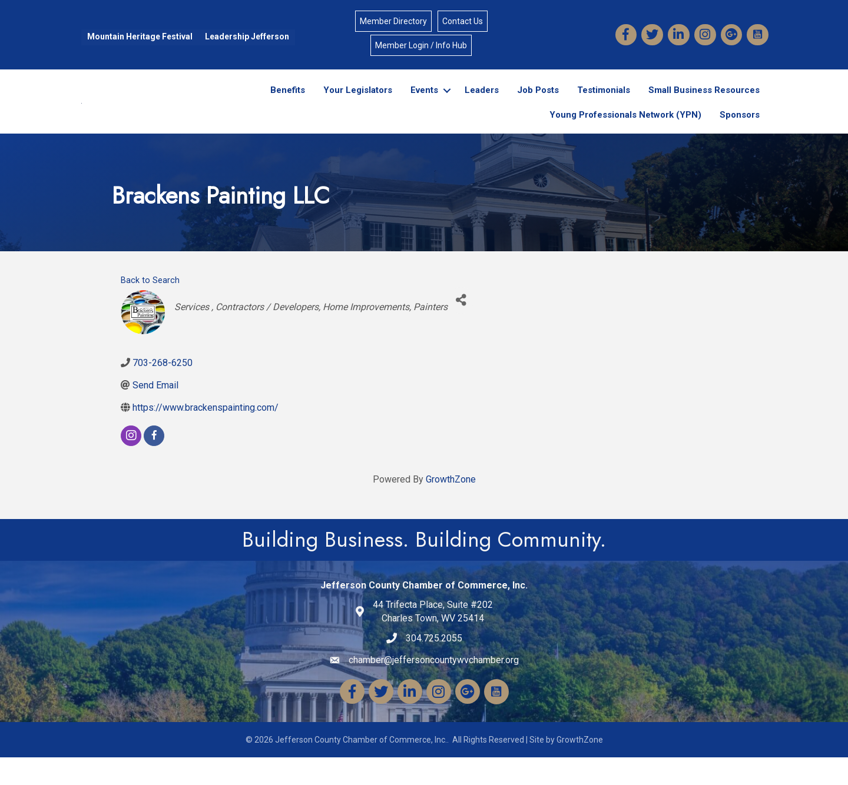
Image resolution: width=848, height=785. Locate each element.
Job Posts (538, 104)
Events (424, 104)
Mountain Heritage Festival (138, 37)
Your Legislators (357, 104)
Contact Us (462, 22)
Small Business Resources (704, 104)
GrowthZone (451, 507)
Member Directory (393, 22)
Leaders (482, 104)
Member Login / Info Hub (421, 46)
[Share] (461, 327)
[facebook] (154, 463)
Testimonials (603, 104)
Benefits (287, 104)
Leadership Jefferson (245, 37)
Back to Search (150, 307)
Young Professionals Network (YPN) (625, 129)
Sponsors (740, 129)
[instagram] (131, 463)
